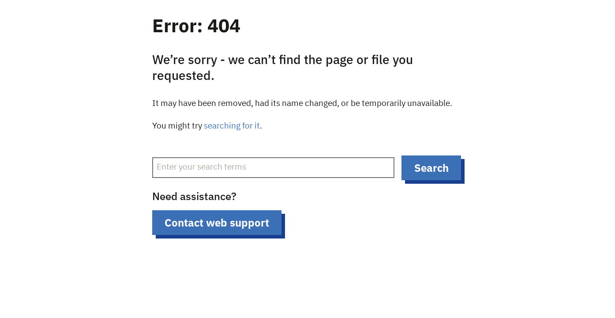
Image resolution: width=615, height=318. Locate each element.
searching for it (232, 126)
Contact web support (217, 223)
